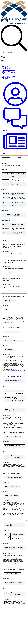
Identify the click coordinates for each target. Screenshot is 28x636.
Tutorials (5, 67)
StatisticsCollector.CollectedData (14, 246)
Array (6, 300)
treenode (6, 272)
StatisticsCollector (6, 214)
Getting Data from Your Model (10, 76)
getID (3, 224)
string (8, 524)
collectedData (5, 173)
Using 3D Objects (7, 71)
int (5, 331)
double (8, 477)
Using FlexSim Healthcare (9, 77)
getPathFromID (5, 228)
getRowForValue (6, 197)
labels (3, 183)
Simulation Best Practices (9, 70)
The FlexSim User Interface (9, 68)
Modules (5, 79)
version (2, 53)
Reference (5, 78)
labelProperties (5, 179)
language (3, 56)
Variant (4, 262)
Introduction (6, 66)
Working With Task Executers (9, 75)
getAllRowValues (6, 193)
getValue (4, 202)
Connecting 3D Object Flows (9, 72)
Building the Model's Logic (9, 73)
